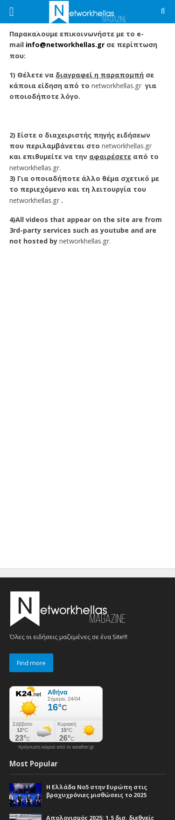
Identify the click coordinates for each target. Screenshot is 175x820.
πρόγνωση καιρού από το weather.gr (56, 747)
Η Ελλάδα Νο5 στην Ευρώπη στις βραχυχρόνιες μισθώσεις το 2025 (96, 791)
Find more (31, 663)
